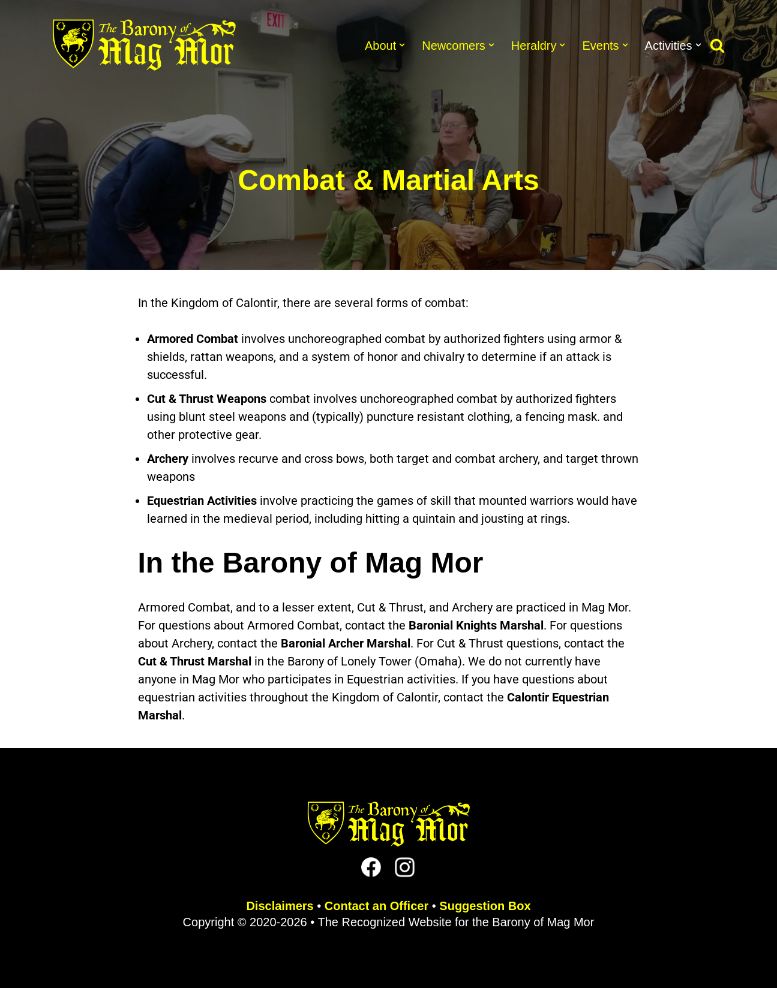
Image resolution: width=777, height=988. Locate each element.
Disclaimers (279, 905)
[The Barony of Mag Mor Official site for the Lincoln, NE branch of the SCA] (144, 45)
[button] (402, 45)
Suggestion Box (484, 905)
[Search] (717, 45)
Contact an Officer (376, 905)
